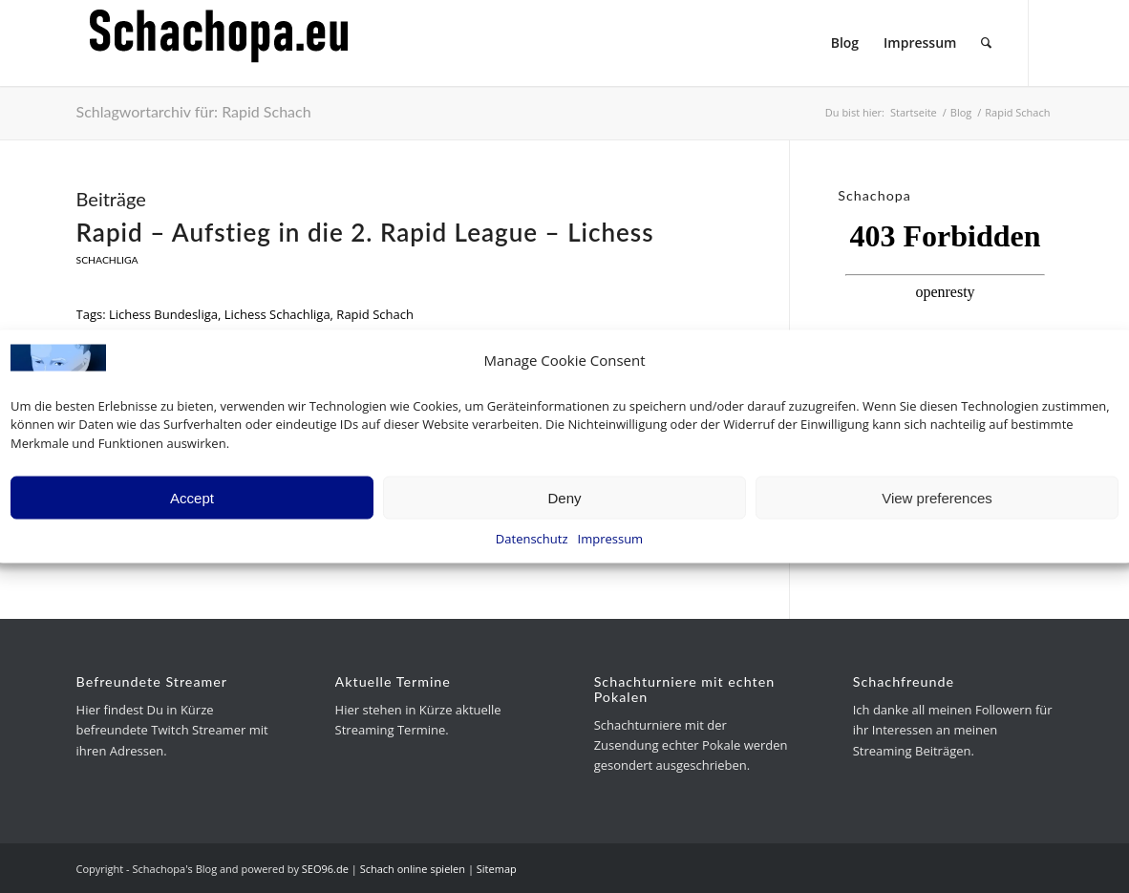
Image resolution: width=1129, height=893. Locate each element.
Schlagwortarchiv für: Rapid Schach (193, 111)
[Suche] (986, 43)
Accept (192, 497)
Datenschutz (532, 538)
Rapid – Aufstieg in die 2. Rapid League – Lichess (365, 232)
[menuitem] (845, 43)
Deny (564, 497)
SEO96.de (325, 868)
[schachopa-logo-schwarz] (219, 43)
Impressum (611, 538)
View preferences (937, 497)
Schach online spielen (412, 868)
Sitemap (497, 868)
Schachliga (107, 260)
